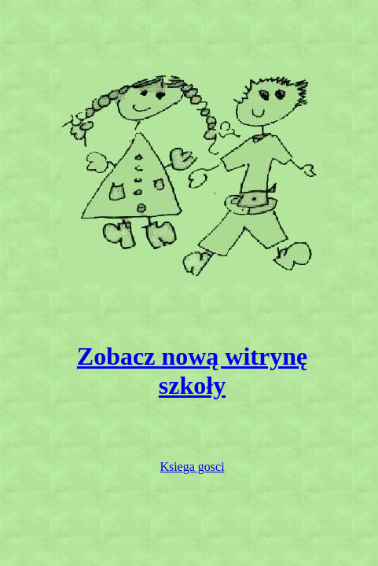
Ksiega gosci (192, 466)
